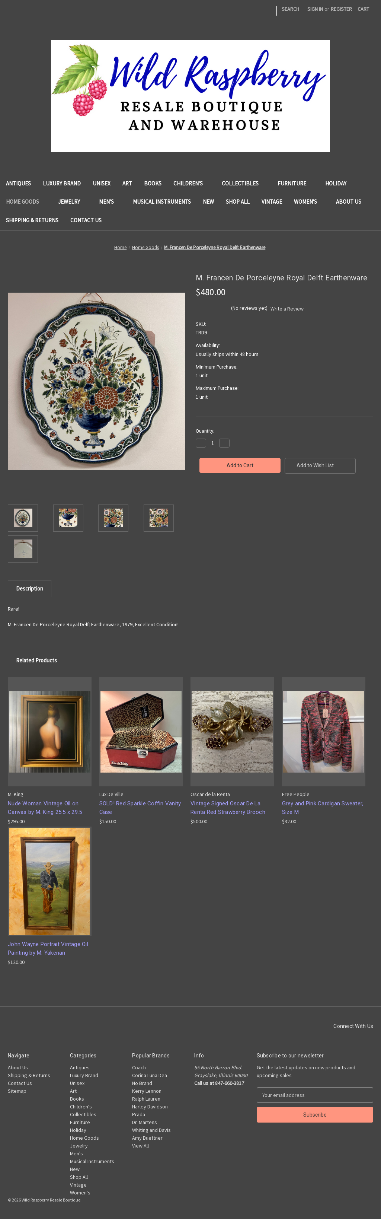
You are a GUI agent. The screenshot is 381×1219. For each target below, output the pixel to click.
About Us (348, 201)
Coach (139, 1067)
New (208, 201)
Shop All (238, 201)
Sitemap (17, 1091)
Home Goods (26, 201)
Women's (309, 201)
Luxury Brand (62, 183)
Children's (191, 183)
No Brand (142, 1083)
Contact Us (86, 220)
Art (127, 183)
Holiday (335, 183)
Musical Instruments (162, 201)
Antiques (18, 183)
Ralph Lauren (146, 1098)
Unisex (102, 183)
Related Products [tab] (36, 660)
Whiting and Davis (151, 1130)
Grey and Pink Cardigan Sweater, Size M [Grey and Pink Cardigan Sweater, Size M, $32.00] (323, 807)
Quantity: (205, 431)
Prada (138, 1114)
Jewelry (72, 201)
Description (29, 588)
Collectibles (244, 183)
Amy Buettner (147, 1137)
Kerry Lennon (146, 1091)
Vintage (272, 201)
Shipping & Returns (32, 220)
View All (140, 1145)
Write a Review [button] (287, 308)
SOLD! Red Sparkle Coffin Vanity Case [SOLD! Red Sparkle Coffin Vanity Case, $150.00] (140, 807)
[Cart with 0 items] (363, 9)
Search (290, 9)
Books (152, 183)
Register (341, 9)
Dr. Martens (144, 1122)
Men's (110, 201)
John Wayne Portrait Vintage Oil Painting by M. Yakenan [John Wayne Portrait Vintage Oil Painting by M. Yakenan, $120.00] (48, 948)
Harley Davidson (150, 1106)
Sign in (315, 9)
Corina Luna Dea (149, 1075)
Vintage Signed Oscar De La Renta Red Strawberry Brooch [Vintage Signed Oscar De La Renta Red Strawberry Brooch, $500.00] (227, 807)
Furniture (295, 183)
